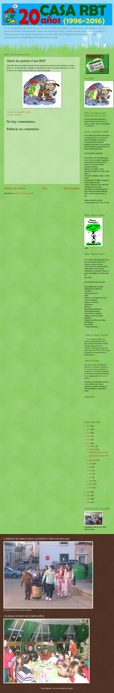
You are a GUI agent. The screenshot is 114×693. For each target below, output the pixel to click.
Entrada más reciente (14, 188)
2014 (89, 440)
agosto (91, 463)
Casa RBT (18, 115)
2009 (89, 502)
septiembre (93, 460)
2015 (89, 436)
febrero (91, 484)
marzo (91, 481)
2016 (89, 433)
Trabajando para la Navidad (98, 452)
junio (91, 470)
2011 (89, 495)
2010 (89, 499)
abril (90, 477)
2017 (89, 429)
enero (91, 488)
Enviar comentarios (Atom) (23, 193)
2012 (89, 492)
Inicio (44, 188)
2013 (89, 443)
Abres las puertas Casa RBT (98, 456)
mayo (91, 474)
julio (90, 467)
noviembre (93, 449)
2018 (89, 426)
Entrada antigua (72, 188)
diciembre (92, 446)
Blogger (70, 688)
